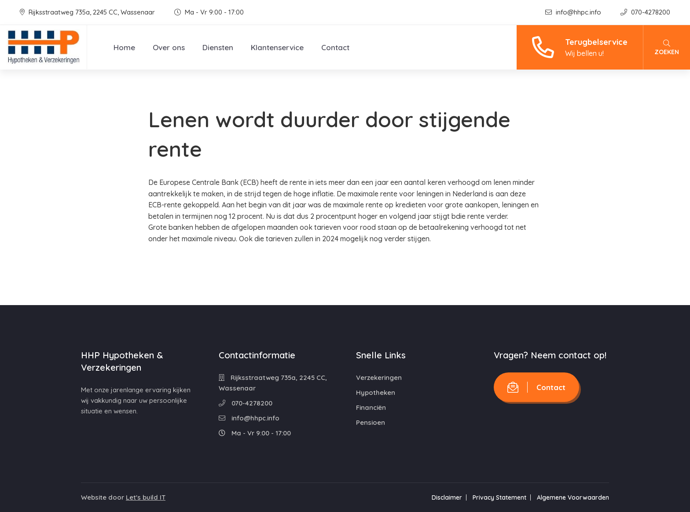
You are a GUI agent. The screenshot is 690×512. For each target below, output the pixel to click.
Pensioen (370, 422)
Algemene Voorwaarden (573, 497)
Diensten (217, 47)
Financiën (371, 407)
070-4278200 (645, 12)
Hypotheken (375, 392)
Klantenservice (277, 47)
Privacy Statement (499, 497)
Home (124, 47)
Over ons (169, 47)
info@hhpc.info (574, 12)
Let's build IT (145, 497)
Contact (335, 47)
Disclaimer (447, 497)
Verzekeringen (379, 377)
